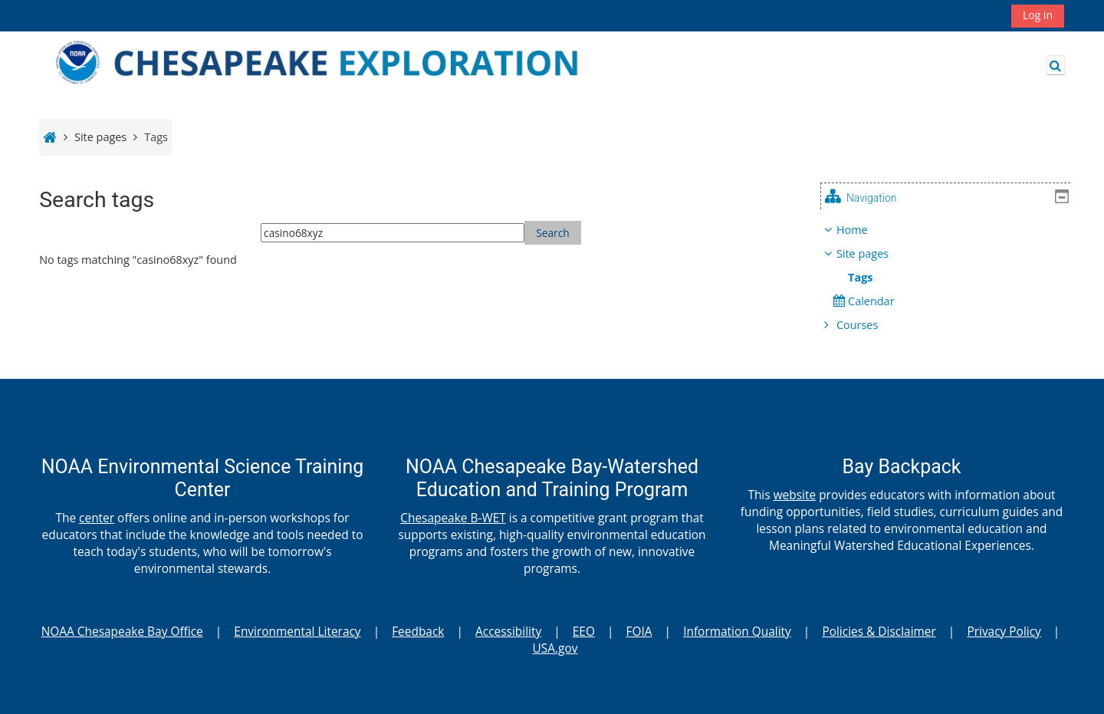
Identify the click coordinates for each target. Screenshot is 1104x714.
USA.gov (555, 648)
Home (863, 229)
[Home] (337, 64)
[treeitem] (951, 277)
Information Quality (737, 631)
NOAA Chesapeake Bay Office (122, 631)
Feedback (418, 631)
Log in (1038, 15)
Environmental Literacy (297, 631)
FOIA (639, 631)
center (96, 517)
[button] (1055, 65)
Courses (868, 325)
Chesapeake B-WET (453, 517)
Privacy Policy (1003, 631)
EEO (584, 631)
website (795, 494)
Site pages (100, 137)
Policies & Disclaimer (878, 631)
